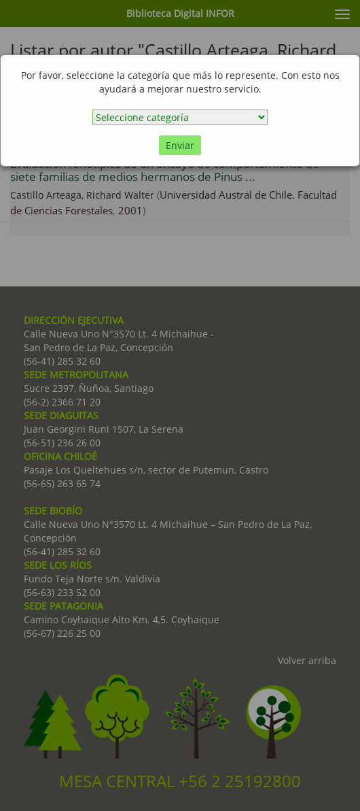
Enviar (180, 145)
